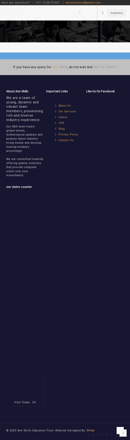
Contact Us (66, 140)
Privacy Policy (69, 134)
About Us (65, 105)
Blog (62, 128)
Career (63, 117)
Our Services (67, 111)
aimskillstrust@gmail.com (83, 2)
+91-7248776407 (48, 2)
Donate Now (117, 13)
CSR (61, 123)
